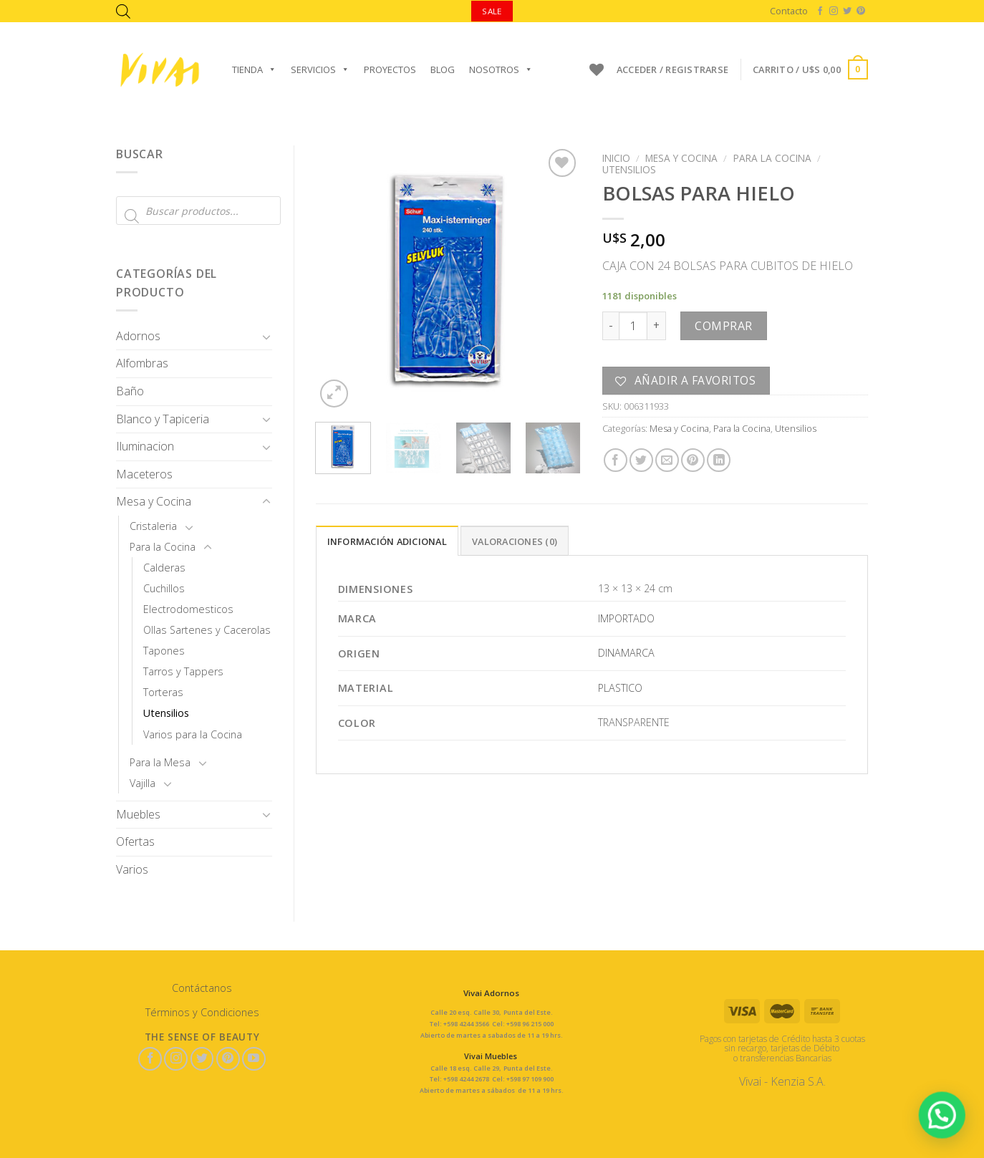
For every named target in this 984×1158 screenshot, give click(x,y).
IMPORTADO (626, 618)
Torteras (163, 692)
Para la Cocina (163, 547)
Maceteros (144, 474)
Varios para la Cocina (192, 734)
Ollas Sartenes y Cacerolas (207, 630)
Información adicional (387, 541)
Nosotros (501, 69)
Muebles (138, 814)
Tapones (164, 650)
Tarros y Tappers (183, 671)
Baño (130, 391)
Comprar (723, 326)
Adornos (138, 336)
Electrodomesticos (188, 609)
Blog (442, 69)
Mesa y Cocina (153, 501)
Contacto (789, 10)
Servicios (320, 69)
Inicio (616, 158)
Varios (132, 869)
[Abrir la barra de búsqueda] (123, 11)
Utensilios (166, 713)
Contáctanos (202, 988)
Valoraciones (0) (514, 541)
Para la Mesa (160, 762)
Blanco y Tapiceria (162, 419)
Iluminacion (145, 446)
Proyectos (390, 69)
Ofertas (135, 841)
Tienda (254, 69)
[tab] (387, 541)
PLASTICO (620, 688)
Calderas (164, 567)
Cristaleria (153, 526)
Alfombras (142, 363)
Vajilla (142, 783)
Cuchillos (164, 588)
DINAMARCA (626, 653)
